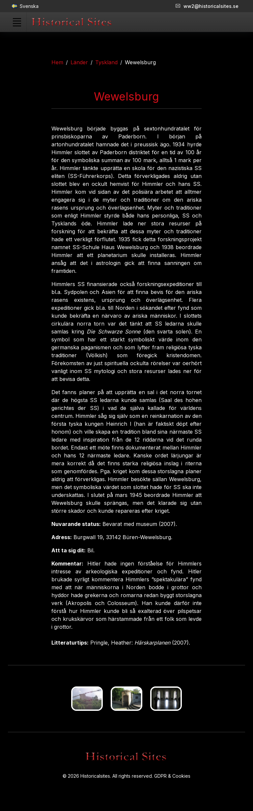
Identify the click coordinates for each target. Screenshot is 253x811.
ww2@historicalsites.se (207, 6)
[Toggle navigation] (17, 22)
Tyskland (106, 62)
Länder (79, 62)
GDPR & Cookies (172, 776)
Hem (57, 62)
